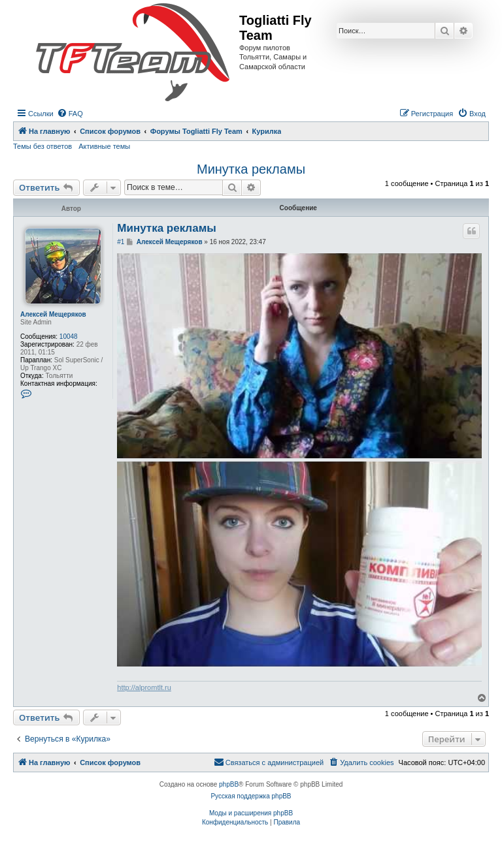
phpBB (229, 784)
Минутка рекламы (251, 169)
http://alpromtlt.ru (144, 687)
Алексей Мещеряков (53, 314)
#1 (120, 241)
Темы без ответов (42, 146)
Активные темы (104, 146)
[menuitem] (70, 113)
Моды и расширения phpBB (251, 813)
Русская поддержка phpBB (250, 796)
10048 (68, 336)
